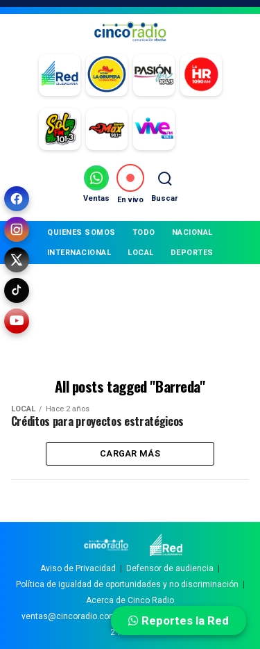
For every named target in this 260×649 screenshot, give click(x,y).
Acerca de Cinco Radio (130, 600)
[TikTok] (16, 290)
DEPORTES (192, 252)
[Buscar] (164, 183)
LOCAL (141, 252)
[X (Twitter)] (16, 259)
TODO (143, 232)
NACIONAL (192, 232)
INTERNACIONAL (79, 252)
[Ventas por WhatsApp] (96, 183)
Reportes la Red (178, 620)
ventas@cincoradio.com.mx (75, 616)
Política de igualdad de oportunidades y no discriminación (127, 584)
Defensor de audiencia (170, 568)
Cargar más (130, 453)
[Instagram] (16, 229)
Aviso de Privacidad (78, 568)
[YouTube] (16, 321)
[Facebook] (16, 198)
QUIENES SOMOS (81, 232)
